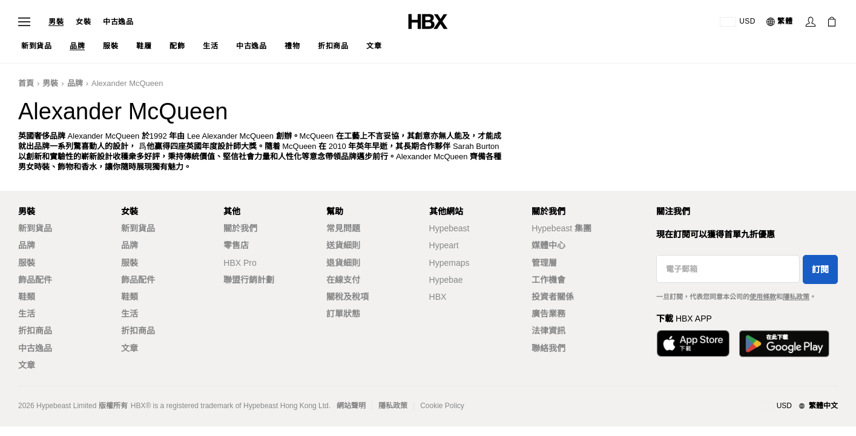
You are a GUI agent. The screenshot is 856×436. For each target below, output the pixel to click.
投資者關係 (553, 297)
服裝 (26, 263)
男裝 (56, 21)
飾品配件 (35, 280)
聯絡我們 (548, 348)
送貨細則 (343, 245)
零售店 (236, 245)
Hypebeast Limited (66, 405)
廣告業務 (548, 314)
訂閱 (820, 269)
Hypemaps (449, 263)
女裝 (83, 21)
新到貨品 (35, 228)
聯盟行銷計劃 (248, 280)
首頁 (26, 83)
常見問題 (343, 228)
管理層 (544, 263)
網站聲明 (351, 405)
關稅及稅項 (347, 297)
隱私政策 (796, 296)
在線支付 (343, 280)
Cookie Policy (442, 405)
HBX (438, 297)
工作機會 (548, 280)
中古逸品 (118, 21)
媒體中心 (548, 245)
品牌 (75, 83)
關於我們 (240, 228)
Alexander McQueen (127, 83)
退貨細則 (343, 263)
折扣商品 (35, 330)
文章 (26, 365)
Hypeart (444, 245)
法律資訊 (548, 330)
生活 (26, 314)
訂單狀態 (343, 314)
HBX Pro (239, 263)
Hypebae (446, 280)
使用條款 (762, 296)
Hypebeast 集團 (561, 228)
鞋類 (26, 297)
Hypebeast (449, 228)
